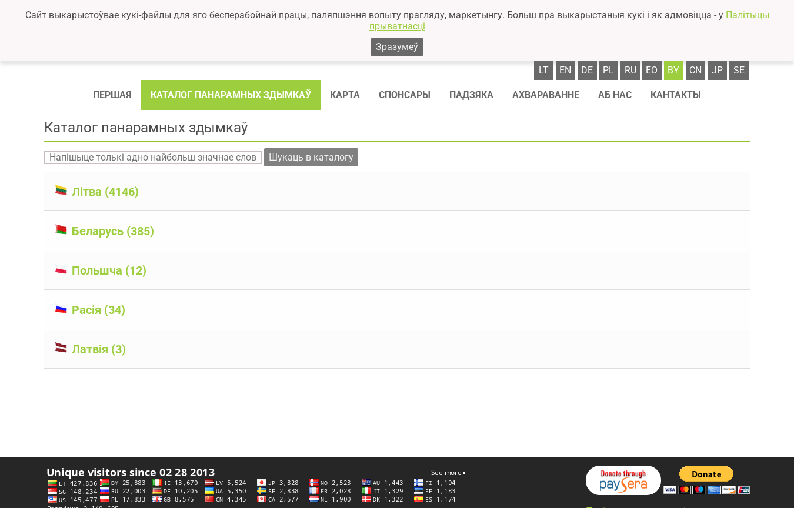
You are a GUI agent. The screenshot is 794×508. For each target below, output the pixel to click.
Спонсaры (405, 95)
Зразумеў (397, 46)
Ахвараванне (545, 95)
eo (652, 70)
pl (608, 70)
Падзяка (471, 95)
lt (544, 70)
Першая (112, 95)
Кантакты (675, 95)
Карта (345, 95)
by (673, 70)
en (565, 70)
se (739, 70)
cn (695, 70)
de (587, 70)
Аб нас (615, 95)
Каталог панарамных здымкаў (231, 95)
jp (717, 70)
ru (630, 70)
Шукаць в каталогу (311, 157)
